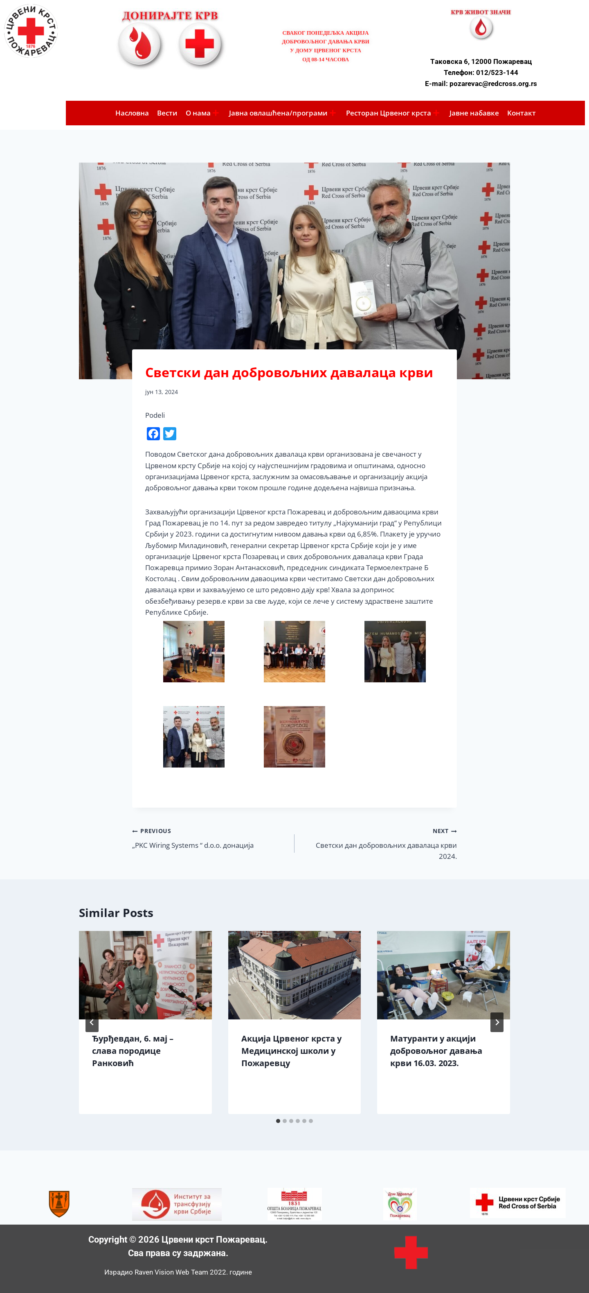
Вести (167, 113)
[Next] (497, 1022)
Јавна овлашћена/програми (282, 113)
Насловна (132, 113)
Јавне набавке (474, 113)
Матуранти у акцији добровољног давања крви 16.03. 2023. (436, 1051)
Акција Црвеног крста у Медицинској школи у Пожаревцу (291, 1051)
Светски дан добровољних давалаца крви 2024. (379, 843)
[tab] (278, 1121)
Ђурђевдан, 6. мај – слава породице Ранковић (132, 1051)
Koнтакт (521, 113)
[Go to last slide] (92, 1022)
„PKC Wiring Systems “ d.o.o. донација (210, 837)
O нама (202, 113)
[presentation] (145, 975)
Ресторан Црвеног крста (392, 113)
